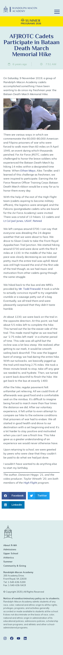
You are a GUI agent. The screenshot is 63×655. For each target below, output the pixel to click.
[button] (57, 7)
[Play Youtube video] (31, 114)
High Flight (30, 482)
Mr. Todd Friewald (29, 288)
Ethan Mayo (27, 170)
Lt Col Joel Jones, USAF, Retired (22, 220)
